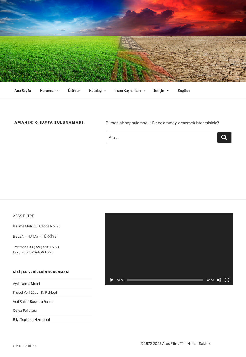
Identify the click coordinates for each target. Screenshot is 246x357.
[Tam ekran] (226, 280)
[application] (169, 249)
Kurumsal (50, 90)
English (184, 90)
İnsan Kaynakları (129, 90)
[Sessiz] (219, 280)
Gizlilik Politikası (25, 346)
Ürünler (74, 90)
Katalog (97, 90)
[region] (123, 41)
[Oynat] (111, 280)
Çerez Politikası (25, 310)
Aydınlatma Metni (26, 283)
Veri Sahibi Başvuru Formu (33, 301)
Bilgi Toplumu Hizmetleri (31, 319)
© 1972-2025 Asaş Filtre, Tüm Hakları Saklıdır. (176, 343)
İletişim (161, 90)
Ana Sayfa (22, 90)
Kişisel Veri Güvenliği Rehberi (35, 292)
